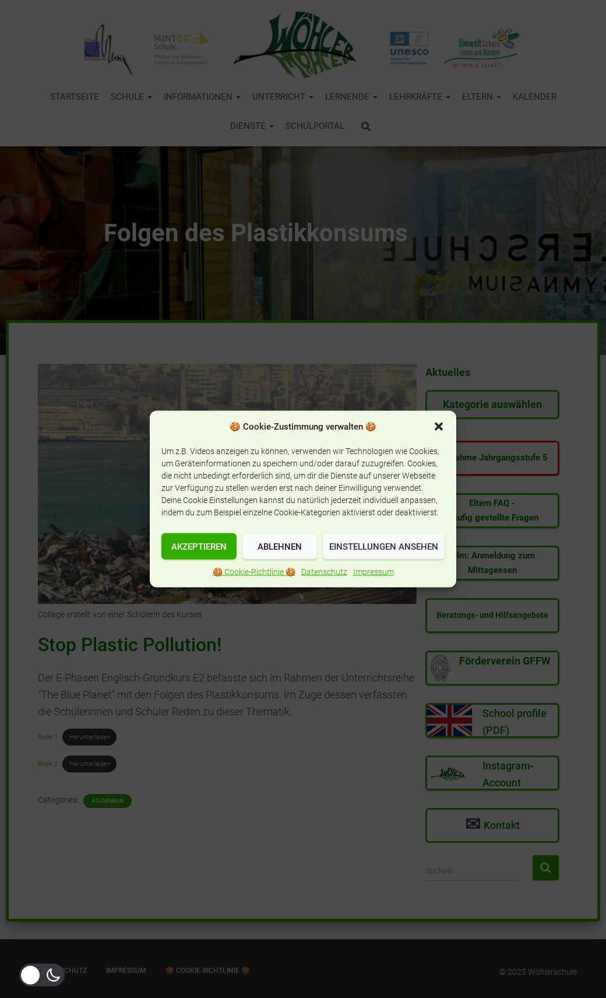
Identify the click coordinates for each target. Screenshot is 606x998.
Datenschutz (324, 591)
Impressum (373, 591)
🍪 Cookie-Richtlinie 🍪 (254, 591)
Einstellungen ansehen (383, 566)
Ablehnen (280, 566)
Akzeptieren (199, 566)
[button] (439, 446)
